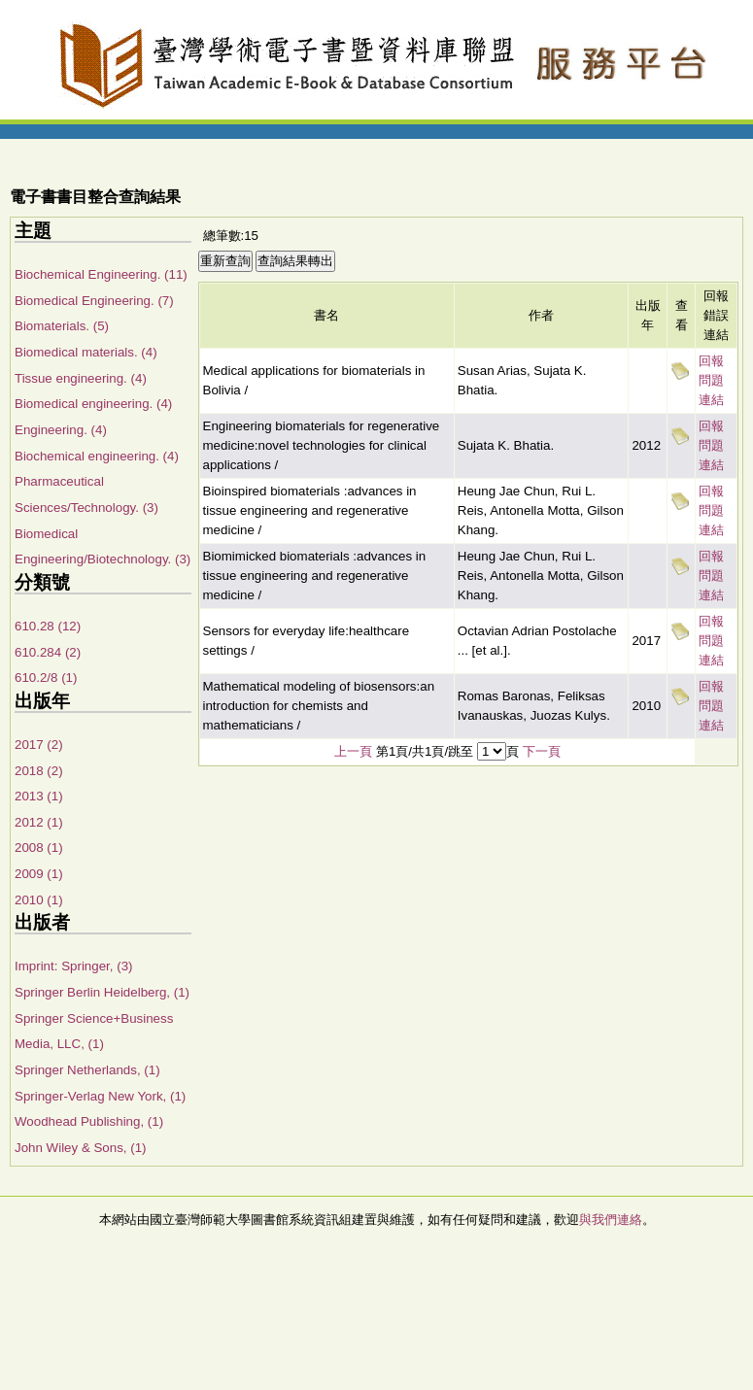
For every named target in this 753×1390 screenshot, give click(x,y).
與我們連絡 (610, 1219)
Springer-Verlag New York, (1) (100, 1096)
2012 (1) (39, 822)
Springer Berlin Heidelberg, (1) (102, 992)
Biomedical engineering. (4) (93, 403)
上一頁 (353, 751)
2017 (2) (39, 744)
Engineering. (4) (61, 430)
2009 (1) (39, 873)
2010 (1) (39, 900)
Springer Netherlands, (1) (87, 1070)
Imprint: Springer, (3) (73, 966)
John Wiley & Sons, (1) (81, 1147)
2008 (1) (39, 847)
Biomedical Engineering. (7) (94, 300)
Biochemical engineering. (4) (97, 456)
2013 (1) (39, 796)
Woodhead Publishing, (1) (89, 1121)
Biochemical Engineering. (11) (101, 274)
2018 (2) (39, 770)
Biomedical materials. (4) (86, 352)
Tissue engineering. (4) (81, 378)
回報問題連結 (711, 380)
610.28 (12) (48, 626)
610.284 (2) (48, 652)
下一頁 (542, 751)
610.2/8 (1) (46, 677)
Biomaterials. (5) (62, 326)
